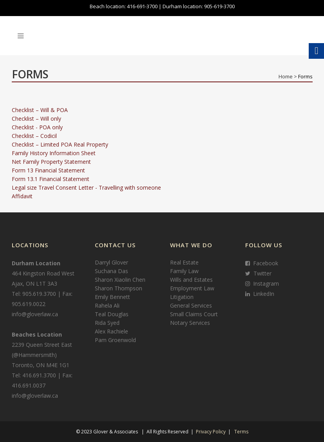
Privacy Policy (211, 431)
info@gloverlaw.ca (35, 314)
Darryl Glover (111, 262)
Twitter (261, 273)
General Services (191, 305)
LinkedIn (262, 293)
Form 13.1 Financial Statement (50, 179)
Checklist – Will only (36, 118)
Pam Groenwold (115, 340)
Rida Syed (107, 322)
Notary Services (190, 322)
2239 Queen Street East (42, 344)
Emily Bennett (112, 297)
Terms (241, 431)
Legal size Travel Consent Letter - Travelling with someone (86, 187)
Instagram (264, 283)
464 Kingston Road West (43, 273)
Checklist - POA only (37, 127)
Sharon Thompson (118, 288)
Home (286, 76)
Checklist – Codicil (34, 135)
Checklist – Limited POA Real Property (60, 144)
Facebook (264, 263)
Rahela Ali (107, 305)
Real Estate (184, 262)
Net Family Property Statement (51, 161)
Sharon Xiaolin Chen (120, 279)
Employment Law (192, 288)
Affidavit (22, 196)
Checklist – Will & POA (40, 110)
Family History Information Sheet (54, 153)
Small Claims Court (194, 314)
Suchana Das (111, 271)
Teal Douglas (112, 314)
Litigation (182, 297)
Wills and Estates (191, 279)
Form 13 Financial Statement (48, 170)
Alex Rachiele (111, 331)
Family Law (184, 271)
